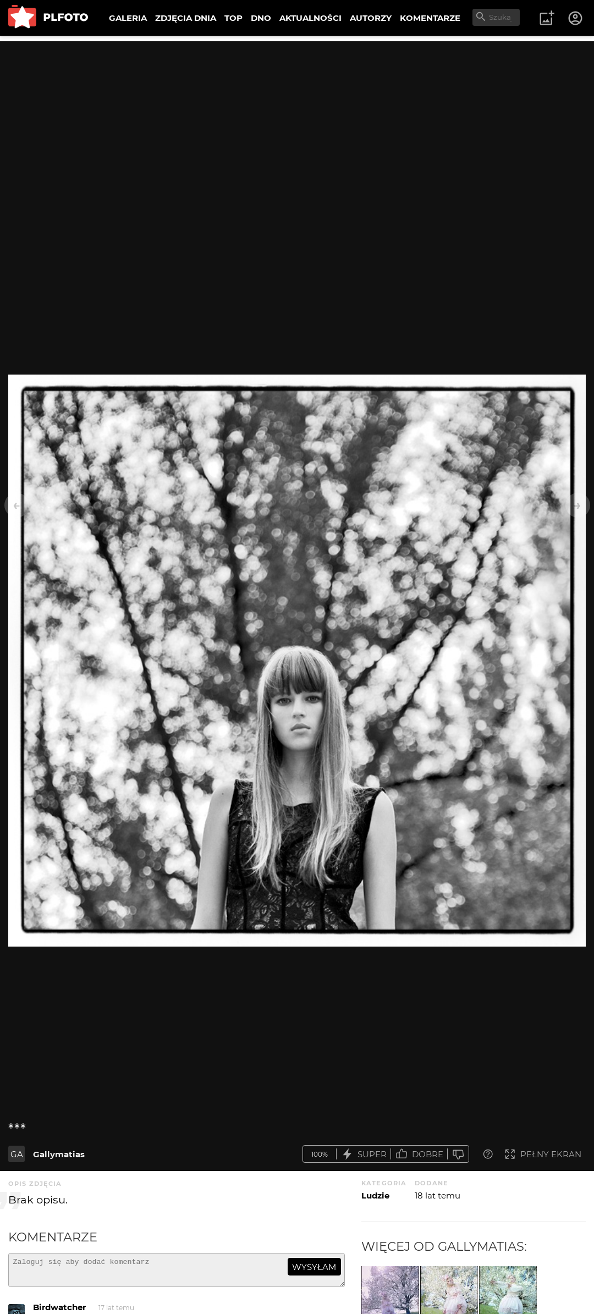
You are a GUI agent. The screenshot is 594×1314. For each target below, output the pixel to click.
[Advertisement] (297, 118)
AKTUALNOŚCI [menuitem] (310, 18)
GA (16, 1154)
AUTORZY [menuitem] (371, 18)
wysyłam (314, 1267)
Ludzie (375, 1195)
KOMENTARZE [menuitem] (430, 18)
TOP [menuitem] (233, 18)
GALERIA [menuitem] (128, 18)
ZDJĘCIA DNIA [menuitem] (185, 18)
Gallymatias (59, 1154)
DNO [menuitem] (261, 18)
